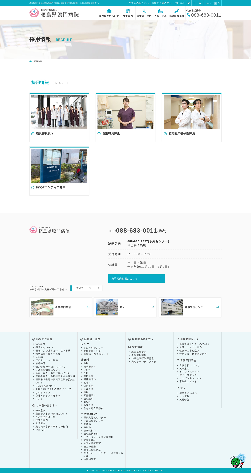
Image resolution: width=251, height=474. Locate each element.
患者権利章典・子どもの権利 (52, 426)
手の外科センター (94, 348)
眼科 (86, 393)
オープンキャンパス (190, 377)
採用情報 (180, 3)
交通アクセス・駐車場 (48, 396)
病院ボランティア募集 (143, 360)
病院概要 (40, 345)
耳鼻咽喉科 (90, 396)
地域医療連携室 (92, 450)
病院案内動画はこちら (125, 281)
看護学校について (189, 365)
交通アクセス (83, 290)
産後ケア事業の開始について (52, 413)
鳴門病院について (109, 13)
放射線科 (88, 399)
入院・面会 (160, 13)
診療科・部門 (144, 13)
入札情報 (184, 397)
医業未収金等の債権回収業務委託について (56, 382)
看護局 (87, 425)
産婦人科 (88, 390)
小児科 (87, 370)
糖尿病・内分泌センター (97, 355)
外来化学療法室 (92, 444)
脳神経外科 (90, 380)
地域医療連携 (176, 13)
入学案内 (184, 368)
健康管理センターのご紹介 (194, 345)
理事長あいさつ (188, 391)
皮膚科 (87, 383)
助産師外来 (90, 447)
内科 (86, 364)
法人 (182, 386)
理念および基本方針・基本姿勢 (53, 351)
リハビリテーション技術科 (98, 437)
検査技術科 (90, 431)
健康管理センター (190, 340)
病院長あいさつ (44, 348)
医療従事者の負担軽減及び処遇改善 (56, 377)
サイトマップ (43, 393)
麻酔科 (87, 403)
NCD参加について (46, 387)
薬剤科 (87, 428)
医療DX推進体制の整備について (54, 390)
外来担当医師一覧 (46, 416)
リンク (39, 399)
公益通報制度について (48, 370)
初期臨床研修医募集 (142, 357)
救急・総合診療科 (94, 409)
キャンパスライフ (189, 371)
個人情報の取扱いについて (50, 367)
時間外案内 (42, 419)
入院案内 (40, 422)
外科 (86, 373)
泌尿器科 (88, 386)
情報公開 (40, 364)
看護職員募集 (138, 354)
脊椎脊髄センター (94, 351)
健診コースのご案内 (190, 348)
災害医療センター (94, 421)
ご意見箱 (40, 429)
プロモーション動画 (47, 361)
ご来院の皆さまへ (139, 3)
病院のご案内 (44, 340)
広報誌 (39, 357)
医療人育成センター (95, 418)
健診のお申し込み (189, 351)
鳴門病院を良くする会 (48, 354)
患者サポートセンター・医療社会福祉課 (104, 455)
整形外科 (88, 377)
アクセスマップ (188, 374)
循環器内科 (90, 367)
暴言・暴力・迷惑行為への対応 (53, 374)
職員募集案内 (138, 351)
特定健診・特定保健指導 (193, 354)
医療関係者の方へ (162, 3)
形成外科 (88, 406)
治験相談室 (90, 460)
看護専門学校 (187, 360)
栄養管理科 (90, 441)
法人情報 (184, 394)
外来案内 (127, 13)
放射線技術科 (91, 434)
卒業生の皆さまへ (189, 381)
